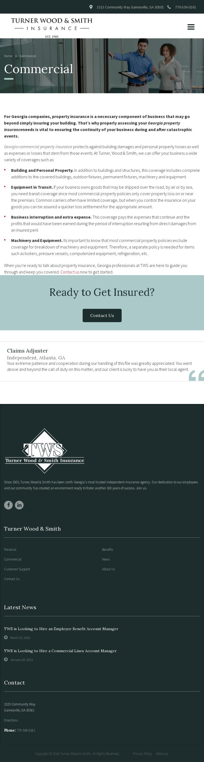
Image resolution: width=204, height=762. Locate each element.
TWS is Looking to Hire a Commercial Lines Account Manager (60, 650)
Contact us (69, 272)
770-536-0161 (185, 7)
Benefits (107, 550)
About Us (108, 569)
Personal (10, 550)
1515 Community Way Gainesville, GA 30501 (130, 7)
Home (8, 56)
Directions (11, 720)
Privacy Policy (142, 753)
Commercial (12, 559)
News (106, 559)
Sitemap (162, 753)
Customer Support (17, 569)
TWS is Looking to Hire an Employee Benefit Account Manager (61, 628)
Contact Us (102, 315)
